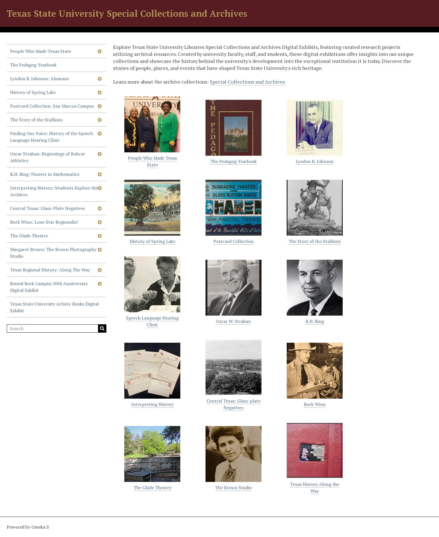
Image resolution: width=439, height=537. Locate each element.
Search (102, 328)
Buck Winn (315, 404)
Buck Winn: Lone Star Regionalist (44, 222)
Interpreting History (152, 404)
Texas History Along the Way (314, 487)
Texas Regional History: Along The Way (50, 270)
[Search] (56, 328)
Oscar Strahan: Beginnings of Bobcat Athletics (47, 157)
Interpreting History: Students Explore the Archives (54, 191)
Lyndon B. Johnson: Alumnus (39, 78)
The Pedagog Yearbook (33, 65)
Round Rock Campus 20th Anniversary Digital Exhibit (49, 286)
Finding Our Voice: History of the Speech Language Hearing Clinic (51, 136)
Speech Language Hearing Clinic (152, 321)
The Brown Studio (233, 487)
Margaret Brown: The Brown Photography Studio (53, 252)
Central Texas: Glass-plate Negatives (233, 404)
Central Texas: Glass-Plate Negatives (47, 208)
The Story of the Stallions (36, 120)
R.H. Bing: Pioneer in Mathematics (44, 174)
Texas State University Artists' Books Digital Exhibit (54, 307)
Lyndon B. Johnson (314, 161)
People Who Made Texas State (40, 51)
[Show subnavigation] (99, 51)
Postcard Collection (233, 241)
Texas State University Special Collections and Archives (127, 13)
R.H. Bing (314, 321)
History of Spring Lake (33, 92)
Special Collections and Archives (247, 81)
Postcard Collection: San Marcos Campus (52, 106)
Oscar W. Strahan (233, 321)
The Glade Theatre (29, 236)
